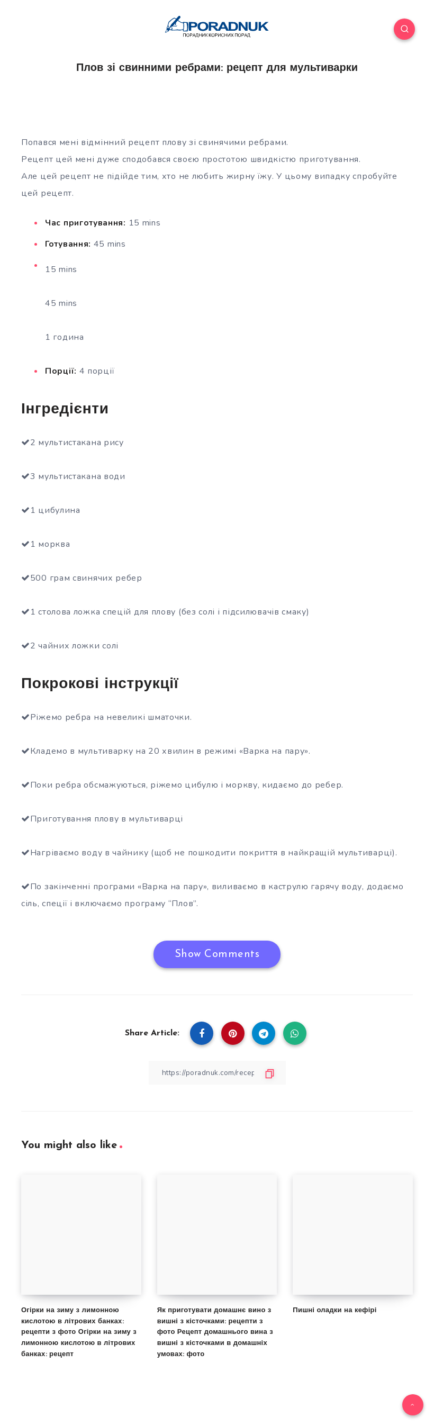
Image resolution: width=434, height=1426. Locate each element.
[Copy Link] (217, 1073)
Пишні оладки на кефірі (334, 1309)
